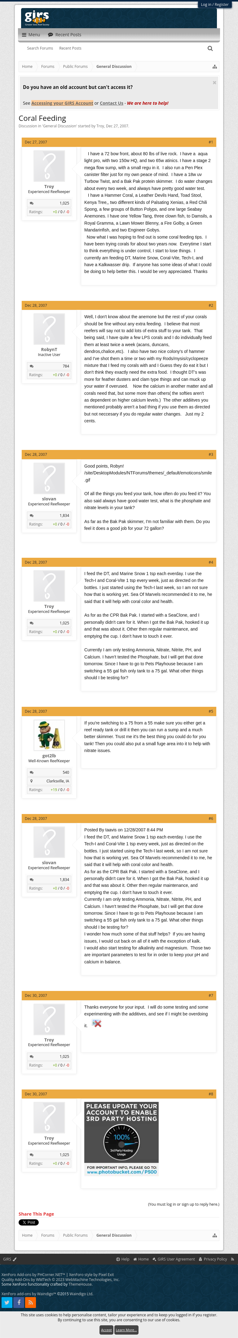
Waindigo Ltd (81, 1293)
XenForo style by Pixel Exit (91, 1274)
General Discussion (59, 126)
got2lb (49, 756)
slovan (49, 499)
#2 (211, 305)
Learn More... (126, 1329)
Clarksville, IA (57, 781)
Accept (106, 1329)
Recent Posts (70, 48)
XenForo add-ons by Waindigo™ (29, 1293)
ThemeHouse (79, 1284)
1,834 (64, 515)
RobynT (49, 349)
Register (222, 4)
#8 (211, 1094)
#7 (211, 995)
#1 (211, 142)
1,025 (64, 203)
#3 (211, 454)
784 (66, 366)
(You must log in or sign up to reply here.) (183, 1204)
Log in (206, 4)
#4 (211, 562)
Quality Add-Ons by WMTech (61, 1279)
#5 (211, 711)
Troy (100, 126)
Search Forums (40, 48)
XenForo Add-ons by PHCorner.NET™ (33, 1274)
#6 (211, 818)
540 (66, 772)
